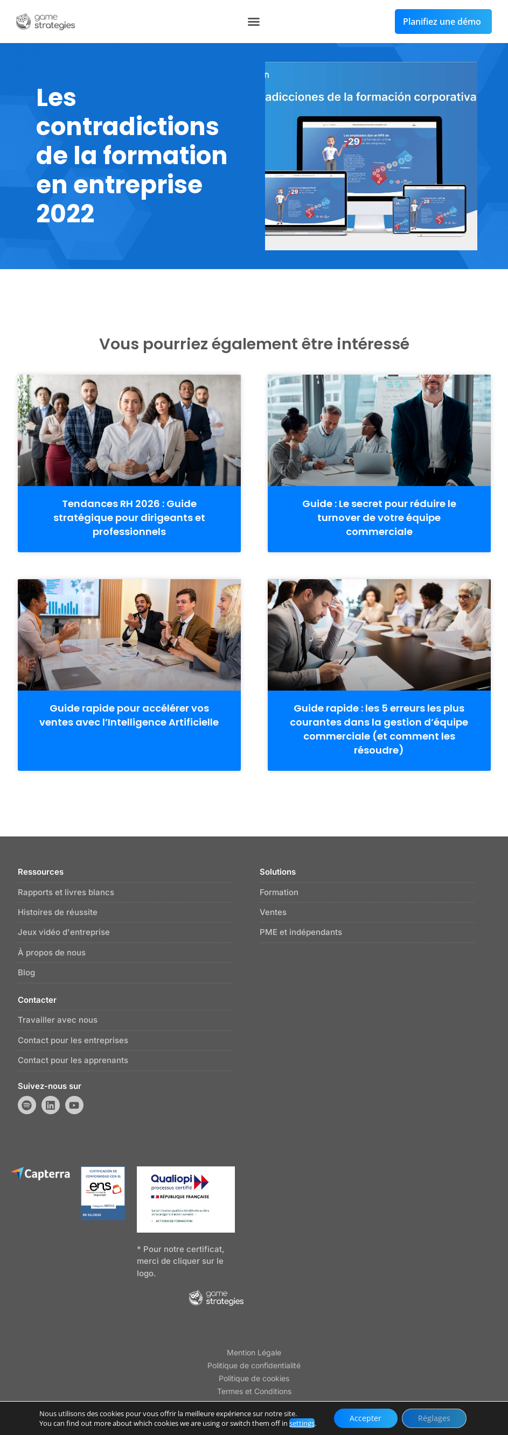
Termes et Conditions (254, 1391)
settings (302, 1423)
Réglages (434, 1418)
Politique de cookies (254, 1378)
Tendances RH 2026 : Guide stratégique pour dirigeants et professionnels (129, 517)
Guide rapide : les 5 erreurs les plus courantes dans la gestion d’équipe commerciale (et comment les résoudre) (379, 729)
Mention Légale (254, 1352)
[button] (253, 21)
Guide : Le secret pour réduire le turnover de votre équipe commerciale (379, 517)
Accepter (365, 1418)
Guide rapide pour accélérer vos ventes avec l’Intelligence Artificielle (129, 715)
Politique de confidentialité (254, 1365)
